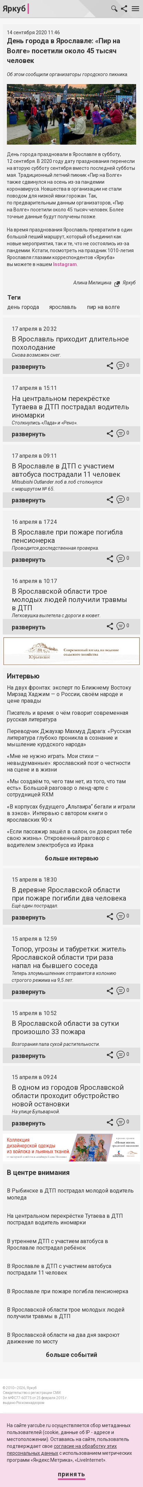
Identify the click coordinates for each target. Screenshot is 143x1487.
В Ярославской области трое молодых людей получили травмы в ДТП (69, 599)
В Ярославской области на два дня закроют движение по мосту (63, 1338)
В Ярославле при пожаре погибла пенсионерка (67, 1291)
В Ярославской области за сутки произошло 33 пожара (65, 1027)
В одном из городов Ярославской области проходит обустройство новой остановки (68, 1095)
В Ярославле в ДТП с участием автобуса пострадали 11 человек (66, 470)
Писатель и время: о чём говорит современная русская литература (67, 716)
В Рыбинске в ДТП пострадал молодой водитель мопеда (70, 1194)
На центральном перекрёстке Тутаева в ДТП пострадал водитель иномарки (70, 406)
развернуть (28, 366)
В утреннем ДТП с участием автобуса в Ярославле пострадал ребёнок (57, 1244)
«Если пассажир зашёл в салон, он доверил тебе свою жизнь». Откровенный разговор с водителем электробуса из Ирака (69, 838)
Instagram (65, 264)
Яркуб (14, 8)
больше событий (71, 1354)
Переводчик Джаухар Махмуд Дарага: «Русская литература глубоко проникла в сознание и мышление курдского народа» (69, 738)
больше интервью (72, 858)
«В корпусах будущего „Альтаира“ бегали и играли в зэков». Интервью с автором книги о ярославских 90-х (71, 813)
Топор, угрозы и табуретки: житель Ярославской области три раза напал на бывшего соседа (69, 957)
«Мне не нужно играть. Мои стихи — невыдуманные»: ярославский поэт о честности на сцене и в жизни (68, 763)
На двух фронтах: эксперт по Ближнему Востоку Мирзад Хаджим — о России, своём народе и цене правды (69, 694)
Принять (71, 1474)
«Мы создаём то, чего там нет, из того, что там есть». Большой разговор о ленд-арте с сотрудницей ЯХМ (66, 788)
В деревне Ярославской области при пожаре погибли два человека (69, 894)
